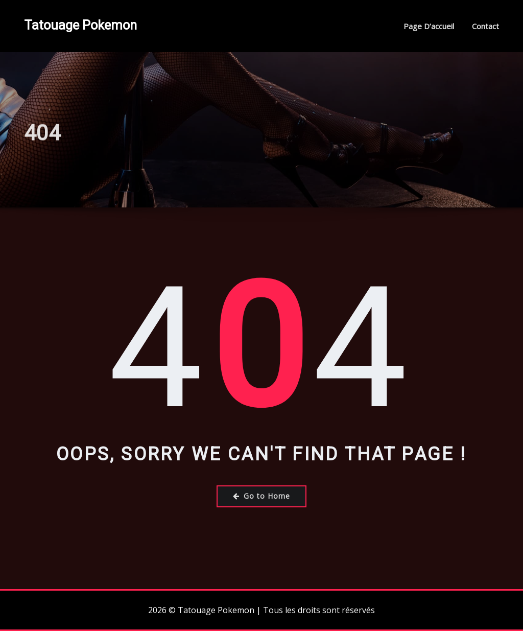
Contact (485, 26)
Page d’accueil (428, 26)
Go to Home (261, 496)
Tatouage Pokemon (80, 25)
